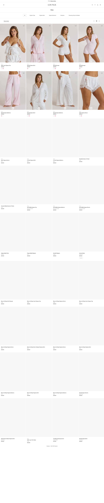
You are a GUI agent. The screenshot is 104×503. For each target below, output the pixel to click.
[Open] (4, 5)
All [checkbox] (24, 15)
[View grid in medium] (97, 21)
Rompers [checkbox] (62, 15)
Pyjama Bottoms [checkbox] (52, 15)
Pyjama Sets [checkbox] (42, 15)
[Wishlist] (95, 5)
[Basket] (100, 5)
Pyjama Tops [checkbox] (32, 15)
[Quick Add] (13, 61)
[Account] (98, 5)
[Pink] (3, 68)
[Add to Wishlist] (24, 26)
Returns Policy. (53, 1)
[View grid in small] (99, 21)
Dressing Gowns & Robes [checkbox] (74, 15)
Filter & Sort (6, 21)
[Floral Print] (1, 68)
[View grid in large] (94, 21)
